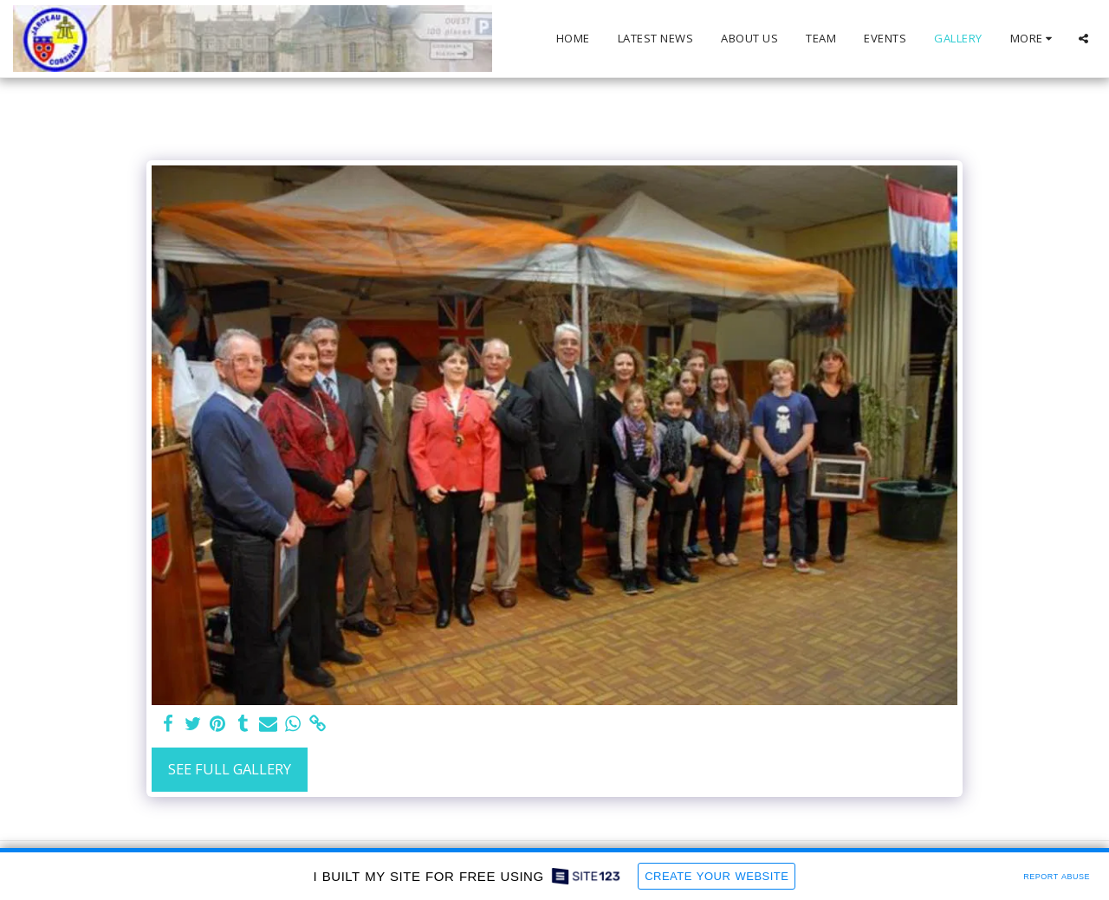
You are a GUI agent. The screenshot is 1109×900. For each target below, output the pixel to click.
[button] (1083, 38)
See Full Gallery (229, 769)
